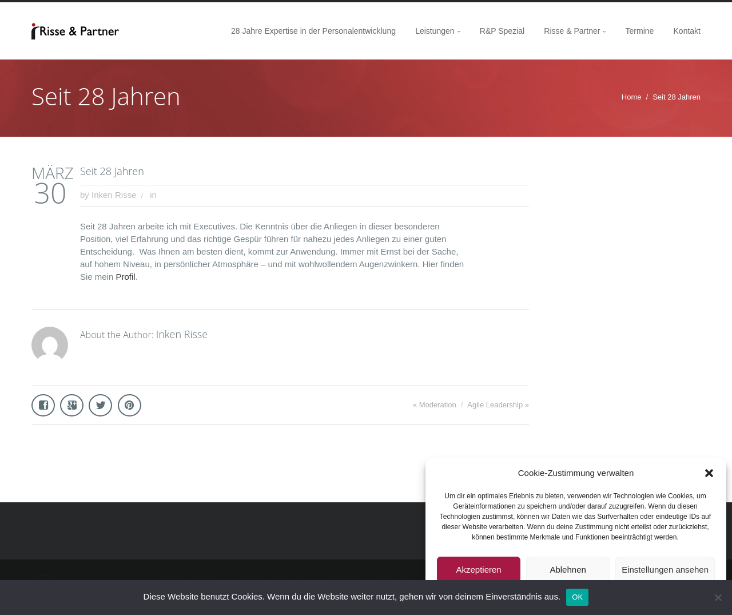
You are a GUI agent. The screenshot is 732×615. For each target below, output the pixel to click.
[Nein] (717, 597)
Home (632, 97)
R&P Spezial (502, 30)
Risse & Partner (572, 30)
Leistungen (435, 30)
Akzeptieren (478, 569)
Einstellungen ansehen (665, 569)
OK (577, 597)
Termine (640, 30)
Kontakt (687, 30)
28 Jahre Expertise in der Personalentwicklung (313, 30)
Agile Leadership (495, 404)
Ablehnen (568, 569)
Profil (126, 276)
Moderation (437, 404)
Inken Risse (114, 195)
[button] (709, 473)
